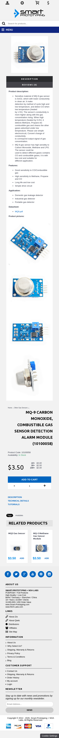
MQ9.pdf (19, 211)
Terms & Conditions (15, 657)
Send (29, 710)
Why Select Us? (14, 646)
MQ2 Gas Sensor (16, 533)
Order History (12, 677)
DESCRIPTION (15, 497)
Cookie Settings (49, 736)
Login (9, 684)
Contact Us (11, 671)
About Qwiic (13, 620)
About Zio (12, 617)
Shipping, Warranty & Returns (20, 650)
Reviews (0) (29, 85)
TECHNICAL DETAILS (18, 501)
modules (19, 515)
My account (11, 681)
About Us (11, 642)
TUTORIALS (14, 504)
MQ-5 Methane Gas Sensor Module (40, 536)
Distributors (12, 624)
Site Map (11, 632)
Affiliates (11, 628)
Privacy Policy (13, 653)
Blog (8, 660)
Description (29, 79)
